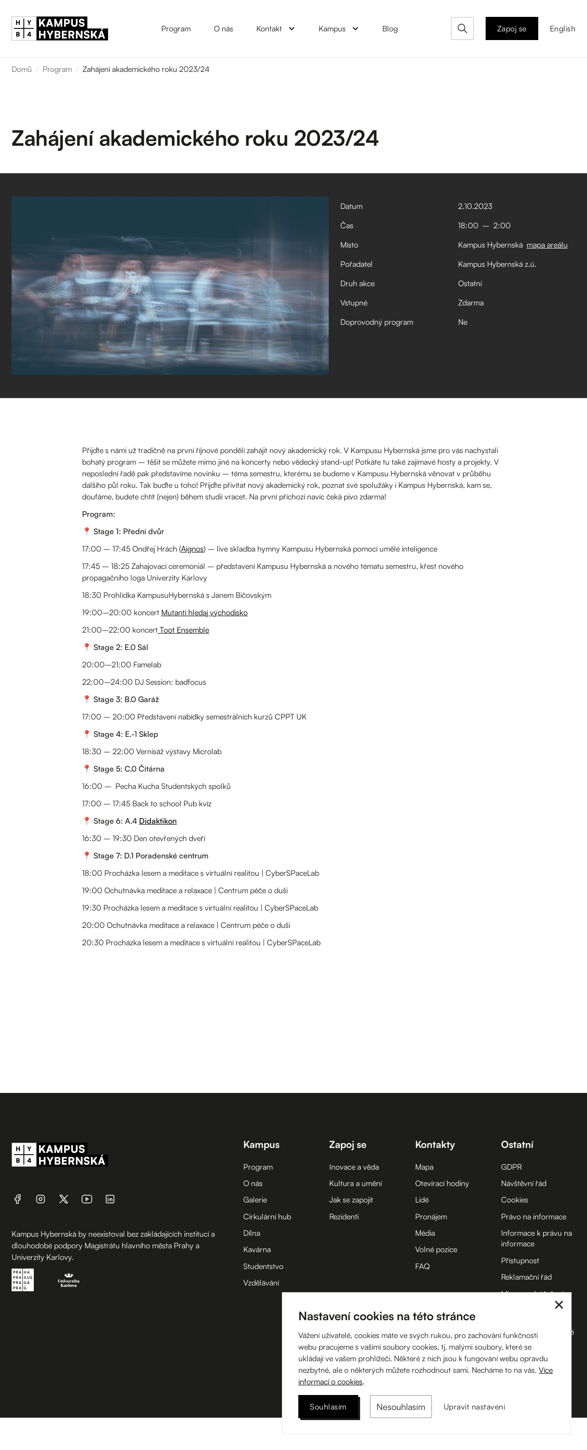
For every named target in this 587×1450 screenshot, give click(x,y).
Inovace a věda (354, 1167)
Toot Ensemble (183, 630)
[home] (60, 28)
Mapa (424, 1167)
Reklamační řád (526, 1277)
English (563, 28)
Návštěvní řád (523, 1183)
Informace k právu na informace (536, 1238)
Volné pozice (436, 1249)
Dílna (251, 1233)
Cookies (514, 1199)
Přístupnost (520, 1260)
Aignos (192, 548)
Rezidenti (344, 1216)
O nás (253, 1183)
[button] (276, 28)
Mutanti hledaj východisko (204, 612)
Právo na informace (533, 1216)
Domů (22, 69)
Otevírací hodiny (442, 1183)
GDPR (511, 1167)
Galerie (255, 1199)
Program (57, 69)
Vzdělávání (261, 1282)
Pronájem (431, 1216)
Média (425, 1233)
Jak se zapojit (351, 1199)
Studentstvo (263, 1266)
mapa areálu (547, 244)
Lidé (422, 1199)
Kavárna (257, 1249)
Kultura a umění (355, 1183)
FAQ (422, 1266)
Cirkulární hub (267, 1216)
